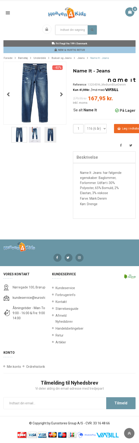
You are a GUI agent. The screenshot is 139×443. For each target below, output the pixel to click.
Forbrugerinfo (65, 295)
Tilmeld (120, 403)
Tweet (131, 145)
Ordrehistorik (35, 366)
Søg (92, 30)
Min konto (14, 366)
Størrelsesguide (67, 309)
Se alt (85, 110)
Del (121, 145)
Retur (60, 335)
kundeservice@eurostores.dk (34, 297)
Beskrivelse (87, 157)
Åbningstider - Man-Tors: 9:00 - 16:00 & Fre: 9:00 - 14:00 (30, 313)
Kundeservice (65, 288)
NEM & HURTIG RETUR (69, 50)
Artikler (61, 342)
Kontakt (61, 302)
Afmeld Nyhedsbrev (64, 318)
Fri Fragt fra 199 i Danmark (69, 43)
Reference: (80, 84)
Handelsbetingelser (69, 328)
